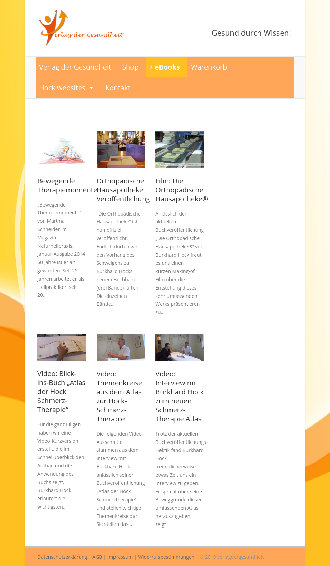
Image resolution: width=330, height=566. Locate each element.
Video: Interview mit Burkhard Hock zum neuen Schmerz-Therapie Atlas (179, 396)
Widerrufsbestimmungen (166, 557)
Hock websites (66, 87)
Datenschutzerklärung (62, 557)
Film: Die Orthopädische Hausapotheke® (181, 189)
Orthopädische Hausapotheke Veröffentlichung (123, 189)
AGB (97, 557)
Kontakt (118, 87)
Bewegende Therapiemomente (67, 185)
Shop (130, 67)
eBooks (167, 67)
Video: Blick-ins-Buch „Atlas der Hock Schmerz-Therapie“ (61, 391)
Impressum (120, 557)
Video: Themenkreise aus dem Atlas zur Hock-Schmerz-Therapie (119, 396)
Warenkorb (209, 67)
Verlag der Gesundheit (75, 67)
